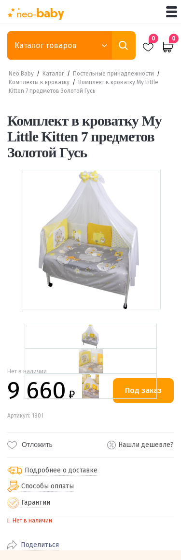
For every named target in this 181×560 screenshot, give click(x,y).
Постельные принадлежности (113, 73)
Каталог (53, 73)
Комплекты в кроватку (39, 82)
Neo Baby (21, 73)
